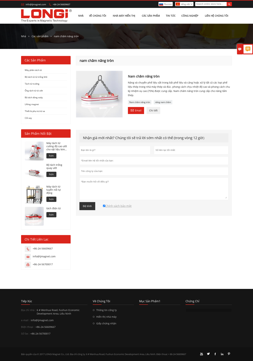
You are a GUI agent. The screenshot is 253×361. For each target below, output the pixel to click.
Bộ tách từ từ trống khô (36, 76)
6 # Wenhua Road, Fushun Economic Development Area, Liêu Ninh (58, 311)
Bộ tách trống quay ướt (54, 166)
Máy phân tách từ (33, 70)
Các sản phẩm (151, 15)
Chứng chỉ (192, 301)
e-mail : (25, 320)
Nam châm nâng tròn (139, 102)
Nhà (80, 15)
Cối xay (28, 117)
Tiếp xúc (26, 301)
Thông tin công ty (106, 310)
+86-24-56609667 (61, 4)
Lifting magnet (32, 104)
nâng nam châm (163, 102)
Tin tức (171, 15)
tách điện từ (53, 208)
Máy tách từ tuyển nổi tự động (53, 190)
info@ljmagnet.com (36, 4)
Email (136, 110)
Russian (168, 4)
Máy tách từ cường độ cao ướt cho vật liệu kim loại (56, 146)
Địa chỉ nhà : (28, 310)
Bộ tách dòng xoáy (34, 97)
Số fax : (25, 333)
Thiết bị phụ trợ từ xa (35, 111)
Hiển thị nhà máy (106, 316)
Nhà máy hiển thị (124, 15)
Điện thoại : (28, 327)
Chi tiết (153, 110)
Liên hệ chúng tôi (216, 15)
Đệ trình (87, 206)
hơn (51, 155)
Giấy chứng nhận (106, 323)
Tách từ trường (32, 83)
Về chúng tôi (97, 15)
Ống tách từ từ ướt (34, 90)
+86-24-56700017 (43, 264)
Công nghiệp (189, 15)
